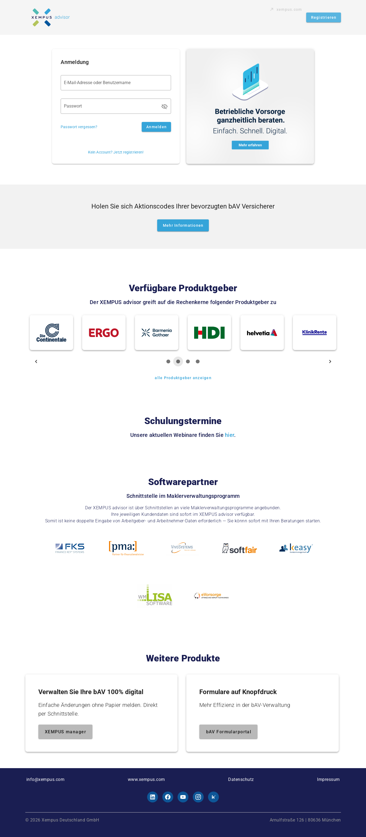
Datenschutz (241, 779)
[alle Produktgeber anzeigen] (183, 378)
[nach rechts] (330, 361)
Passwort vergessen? (79, 127)
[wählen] (168, 361)
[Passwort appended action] (164, 106)
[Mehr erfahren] (250, 106)
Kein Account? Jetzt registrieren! (116, 152)
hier (229, 435)
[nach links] (36, 361)
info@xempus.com (45, 779)
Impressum (328, 779)
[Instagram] (198, 797)
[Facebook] (167, 797)
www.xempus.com (146, 779)
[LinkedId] (152, 797)
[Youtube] (183, 797)
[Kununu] (213, 797)
